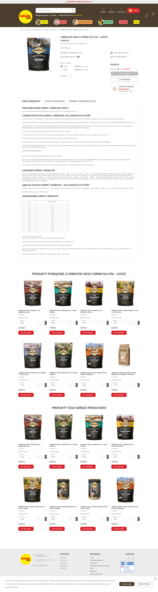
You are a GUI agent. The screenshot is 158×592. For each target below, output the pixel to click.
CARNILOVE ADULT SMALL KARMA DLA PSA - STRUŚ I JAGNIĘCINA (94, 372)
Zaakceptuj (125, 584)
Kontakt (53, 15)
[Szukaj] (56, 9)
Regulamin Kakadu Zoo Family (99, 565)
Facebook (128, 557)
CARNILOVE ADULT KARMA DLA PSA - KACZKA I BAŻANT (63, 372)
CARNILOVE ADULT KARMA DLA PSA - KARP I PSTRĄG (63, 310)
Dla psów (63, 556)
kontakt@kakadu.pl (41, 564)
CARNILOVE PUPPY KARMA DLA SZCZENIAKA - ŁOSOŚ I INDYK (32, 372)
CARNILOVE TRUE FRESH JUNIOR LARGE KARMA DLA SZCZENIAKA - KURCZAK (123, 372)
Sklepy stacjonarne (42, 15)
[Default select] (29, 322)
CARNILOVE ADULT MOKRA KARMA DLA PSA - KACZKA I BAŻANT (63, 506)
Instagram (132, 557)
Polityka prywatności (97, 559)
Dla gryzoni (63, 562)
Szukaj (72, 9)
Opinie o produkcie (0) (82, 100)
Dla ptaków (108, 21)
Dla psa (44, 21)
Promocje (123, 21)
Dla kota (63, 21)
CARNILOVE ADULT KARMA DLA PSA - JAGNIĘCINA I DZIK (29, 310)
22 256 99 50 (123, 88)
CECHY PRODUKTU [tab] (55, 100)
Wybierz (22, 319)
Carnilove (64, 39)
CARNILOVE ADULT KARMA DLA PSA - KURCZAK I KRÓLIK (91, 310)
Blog (136, 21)
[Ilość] (43, 322)
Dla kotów (63, 559)
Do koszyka (124, 72)
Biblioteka (93, 570)
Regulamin (93, 562)
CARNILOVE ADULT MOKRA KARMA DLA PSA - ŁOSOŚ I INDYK (94, 506)
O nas (92, 556)
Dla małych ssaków (85, 21)
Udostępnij (70, 75)
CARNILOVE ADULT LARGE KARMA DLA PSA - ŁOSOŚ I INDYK (125, 310)
